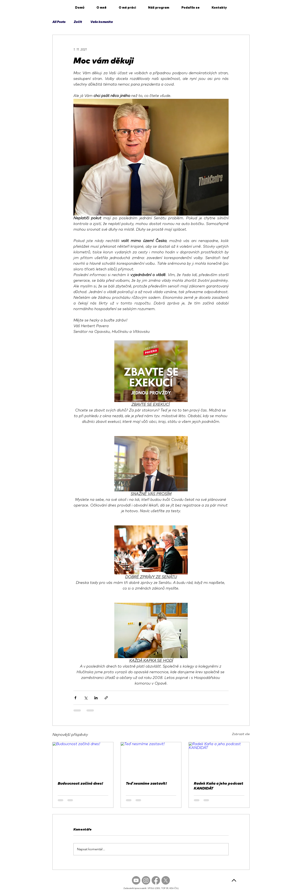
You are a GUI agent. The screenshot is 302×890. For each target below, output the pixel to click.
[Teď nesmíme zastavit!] (151, 759)
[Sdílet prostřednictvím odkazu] (106, 698)
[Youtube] (136, 880)
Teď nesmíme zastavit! (146, 784)
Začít (78, 22)
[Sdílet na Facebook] (75, 698)
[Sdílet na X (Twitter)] (86, 698)
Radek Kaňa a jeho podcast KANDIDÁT (218, 786)
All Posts (58, 22)
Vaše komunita (101, 22)
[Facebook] (156, 880)
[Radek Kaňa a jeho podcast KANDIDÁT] (219, 759)
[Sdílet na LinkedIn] (96, 698)
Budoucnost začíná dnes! (80, 784)
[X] (165, 880)
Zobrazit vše (241, 734)
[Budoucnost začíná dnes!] (83, 759)
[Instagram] (146, 880)
